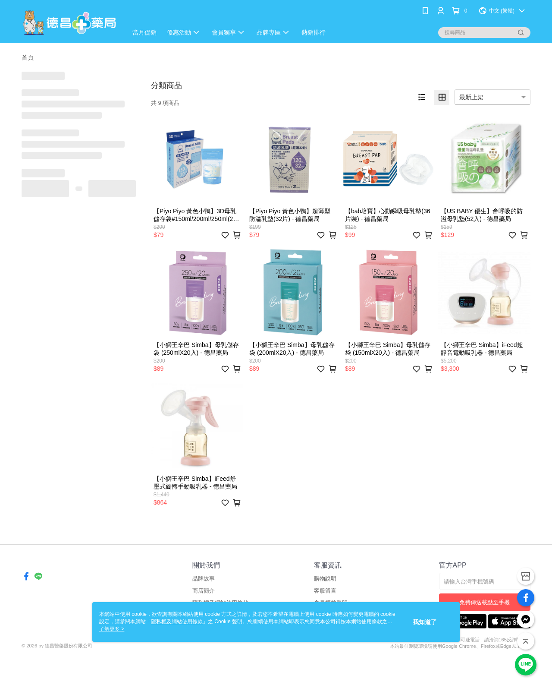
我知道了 (425, 621)
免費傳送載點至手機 (484, 602)
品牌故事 (203, 578)
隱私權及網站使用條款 (177, 621)
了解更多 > (111, 629)
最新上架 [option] (471, 97)
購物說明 (325, 578)
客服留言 (325, 590)
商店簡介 (203, 590)
